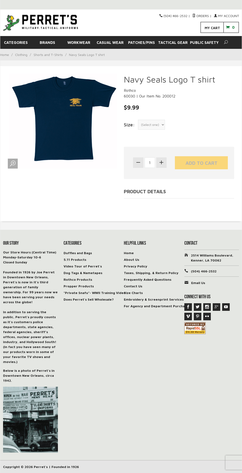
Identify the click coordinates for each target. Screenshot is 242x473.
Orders (200, 16)
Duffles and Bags (78, 253)
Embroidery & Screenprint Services (154, 299)
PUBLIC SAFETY (204, 42)
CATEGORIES (16, 42)
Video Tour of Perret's (83, 266)
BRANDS (47, 42)
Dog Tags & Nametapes (83, 273)
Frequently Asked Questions (147, 279)
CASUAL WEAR (110, 42)
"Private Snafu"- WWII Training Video (95, 293)
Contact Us (133, 286)
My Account (226, 16)
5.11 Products (75, 259)
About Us (131, 259)
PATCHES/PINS (141, 42)
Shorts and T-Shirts (48, 55)
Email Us (198, 283)
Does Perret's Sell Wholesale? (89, 299)
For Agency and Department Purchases (157, 306)
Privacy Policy (135, 266)
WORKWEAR (78, 42)
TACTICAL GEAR (173, 42)
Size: (129, 124)
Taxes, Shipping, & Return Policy (151, 273)
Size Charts (133, 293)
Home (4, 55)
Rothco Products (78, 279)
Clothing (21, 55)
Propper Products (79, 286)
